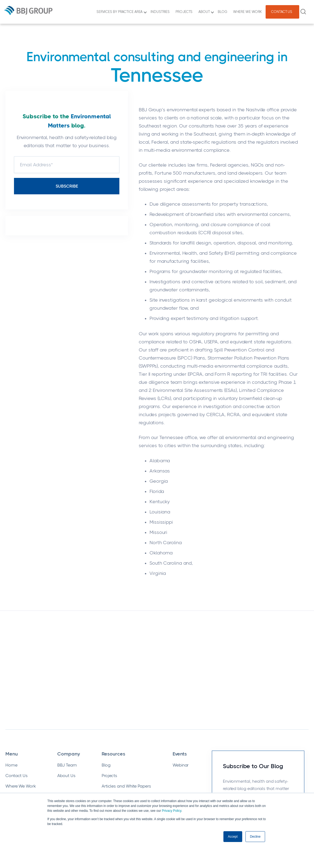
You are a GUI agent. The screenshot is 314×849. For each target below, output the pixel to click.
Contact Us (16, 709)
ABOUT (206, 12)
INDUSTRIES (161, 12)
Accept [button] (233, 836)
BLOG (223, 12)
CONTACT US (282, 12)
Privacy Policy (171, 811)
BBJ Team (67, 699)
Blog (106, 699)
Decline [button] (255, 836)
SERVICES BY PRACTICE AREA (122, 12)
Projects (109, 709)
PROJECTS (185, 12)
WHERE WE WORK (248, 12)
